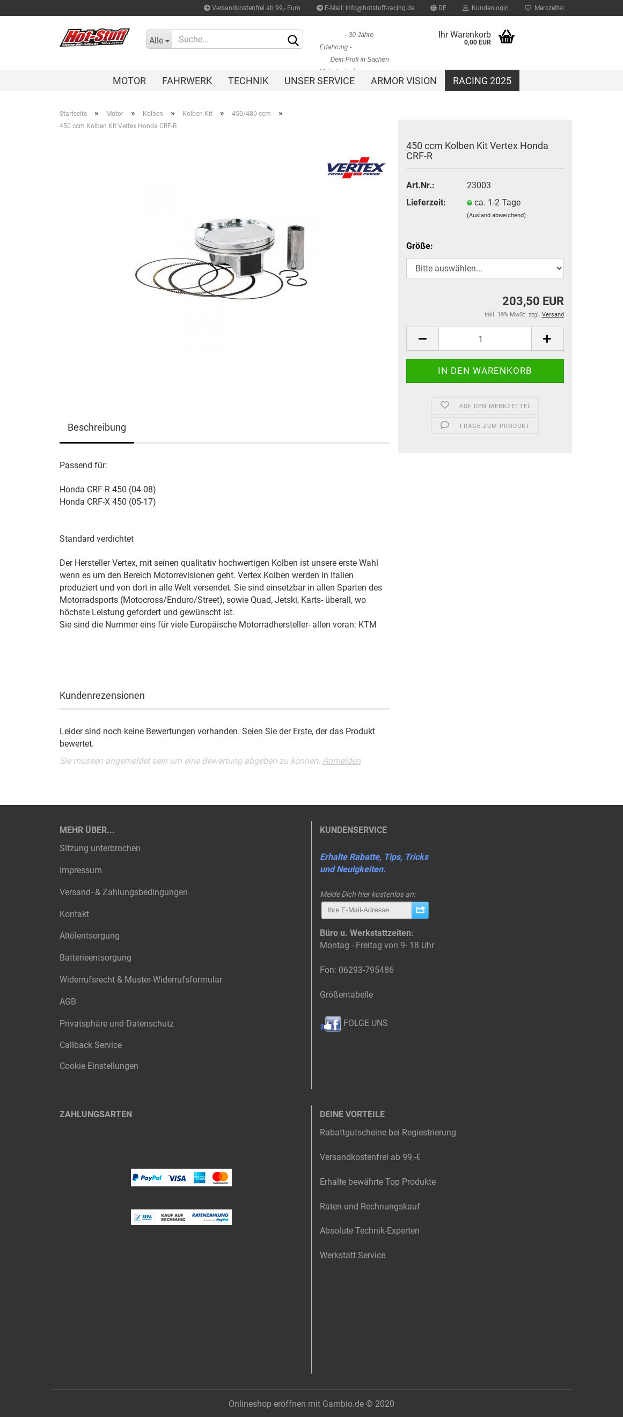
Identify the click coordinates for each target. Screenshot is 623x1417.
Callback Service (91, 1045)
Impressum (81, 870)
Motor (129, 80)
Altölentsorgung (90, 936)
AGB (68, 1002)
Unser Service (319, 80)
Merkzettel (544, 8)
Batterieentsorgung (95, 958)
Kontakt (74, 914)
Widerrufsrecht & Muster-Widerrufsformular (141, 980)
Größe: (419, 246)
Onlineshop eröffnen (267, 1404)
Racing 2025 (482, 80)
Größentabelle (346, 995)
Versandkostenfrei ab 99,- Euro (252, 8)
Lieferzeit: (426, 202)
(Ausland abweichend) (496, 215)
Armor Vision (404, 80)
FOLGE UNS (354, 1023)
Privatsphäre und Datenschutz (117, 1024)
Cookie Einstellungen (99, 1066)
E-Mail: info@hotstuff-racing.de (365, 8)
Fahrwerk (187, 80)
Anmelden (342, 761)
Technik (248, 80)
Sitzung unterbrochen (100, 848)
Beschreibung (97, 427)
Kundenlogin (486, 8)
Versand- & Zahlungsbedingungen (124, 892)
